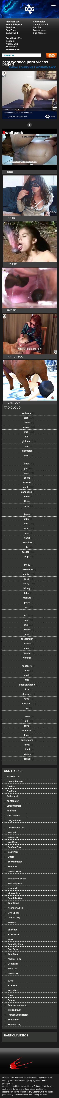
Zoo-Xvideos (39, 30)
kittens (28, 422)
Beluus (9, 1000)
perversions (29, 740)
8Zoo (8, 980)
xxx (29, 615)
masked (28, 597)
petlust (28, 629)
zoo (29, 455)
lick (29, 721)
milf (25, 116)
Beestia (10, 922)
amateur (29, 703)
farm (28, 726)
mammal (29, 730)
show (29, 648)
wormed (20, 116)
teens (28, 496)
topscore (28, 666)
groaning (11, 116)
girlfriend (29, 441)
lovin (29, 744)
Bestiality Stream (15, 878)
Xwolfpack (11, 46)
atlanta (28, 643)
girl (28, 468)
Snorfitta (10, 929)
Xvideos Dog (12, 1024)
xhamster (28, 451)
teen (29, 523)
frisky (28, 565)
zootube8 (28, 542)
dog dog (37, 12)
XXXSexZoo (12, 934)
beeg (29, 579)
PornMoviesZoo (14, 38)
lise (28, 689)
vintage (28, 657)
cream (29, 716)
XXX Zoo (10, 985)
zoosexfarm (29, 639)
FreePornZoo (13, 21)
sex (29, 625)
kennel (29, 759)
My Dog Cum (12, 1010)
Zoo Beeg (11, 954)
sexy (29, 506)
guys (29, 634)
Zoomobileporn (14, 24)
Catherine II (12, 33)
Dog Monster (40, 33)
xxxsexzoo (29, 569)
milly (29, 670)
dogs (29, 556)
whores (28, 482)
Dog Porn (11, 949)
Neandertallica (13, 908)
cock (28, 487)
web (28, 533)
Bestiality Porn (13, 883)
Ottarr (9, 857)
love (28, 735)
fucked (28, 552)
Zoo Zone (11, 30)
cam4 (28, 538)
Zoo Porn (10, 27)
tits (29, 547)
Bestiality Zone (13, 944)
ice (28, 708)
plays (28, 602)
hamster (29, 653)
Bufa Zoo (10, 968)
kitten (28, 501)
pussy (29, 583)
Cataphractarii (40, 24)
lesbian (29, 574)
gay (29, 620)
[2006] (29, 680)
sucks (29, 478)
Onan (8, 995)
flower (29, 699)
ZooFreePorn (13, 49)
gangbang (28, 492)
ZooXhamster (13, 861)
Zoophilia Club (13, 898)
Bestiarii (10, 41)
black (29, 463)
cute (28, 519)
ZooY (8, 939)
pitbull (29, 749)
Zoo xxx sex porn (15, 1005)
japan (28, 514)
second (29, 427)
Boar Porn (11, 852)
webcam (28, 413)
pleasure (28, 694)
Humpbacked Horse (16, 1015)
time (29, 432)
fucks (29, 473)
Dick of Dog (12, 917)
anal (28, 675)
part (29, 418)
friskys (28, 754)
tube (28, 593)
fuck (29, 528)
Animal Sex (12, 44)
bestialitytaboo (28, 684)
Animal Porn (12, 871)
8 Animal (10, 888)
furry (29, 607)
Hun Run (37, 27)
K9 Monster (39, 21)
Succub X (11, 990)
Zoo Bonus (11, 903)
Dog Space (11, 912)
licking (28, 588)
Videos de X (12, 893)
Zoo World (11, 1019)
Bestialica (11, 963)
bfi (28, 436)
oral (28, 446)
